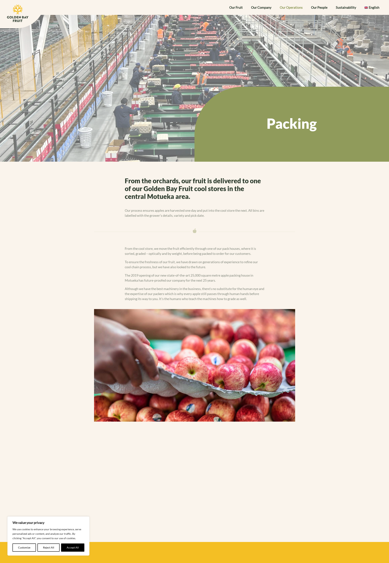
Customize (24, 547)
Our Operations (291, 7)
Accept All (73, 547)
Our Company (261, 7)
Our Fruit (236, 7)
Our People (319, 7)
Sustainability (346, 7)
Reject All (48, 547)
